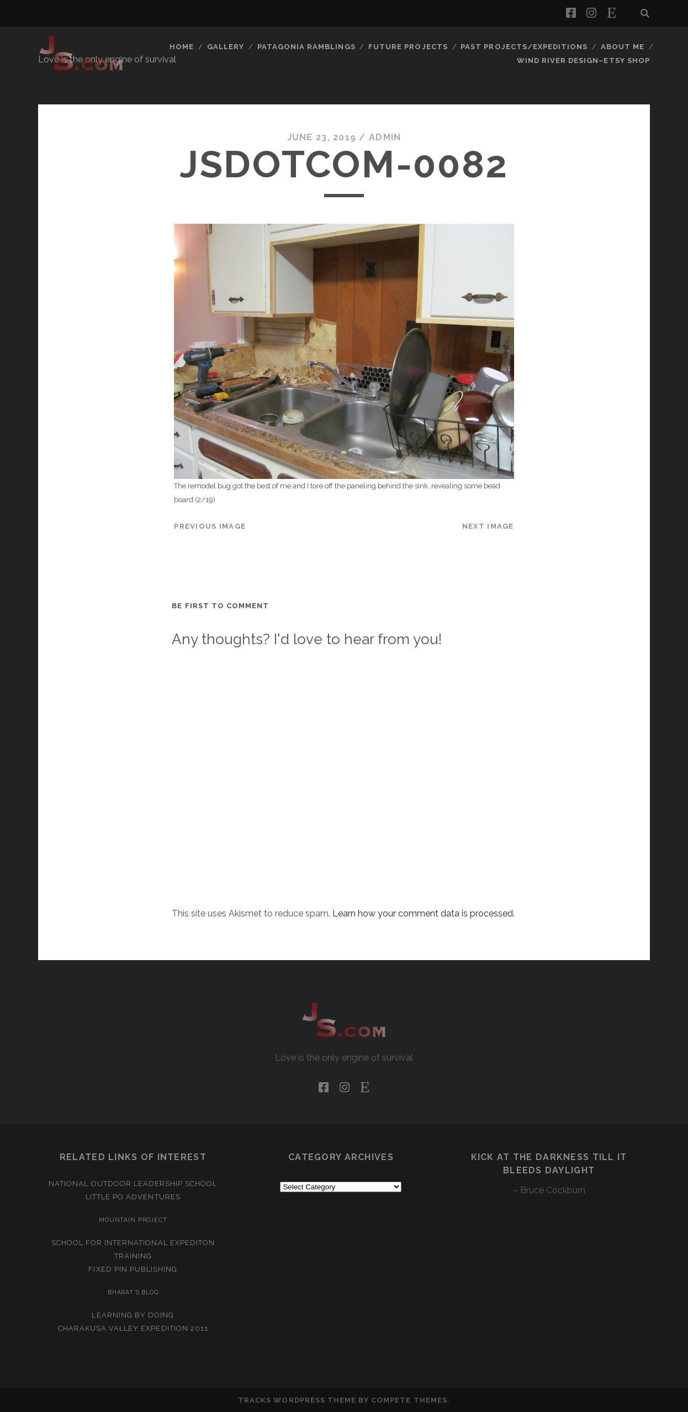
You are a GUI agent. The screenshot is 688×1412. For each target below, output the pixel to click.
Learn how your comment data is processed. (423, 913)
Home (182, 47)
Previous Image (210, 526)
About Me (622, 47)
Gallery (225, 47)
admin (385, 137)
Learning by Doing (133, 1315)
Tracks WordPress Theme (297, 1400)
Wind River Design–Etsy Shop (583, 60)
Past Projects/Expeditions (524, 47)
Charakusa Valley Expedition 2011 (133, 1328)
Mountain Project (133, 1219)
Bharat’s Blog (133, 1292)
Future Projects (408, 47)
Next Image (488, 526)
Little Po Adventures (133, 1197)
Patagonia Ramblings (306, 47)
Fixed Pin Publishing (132, 1269)
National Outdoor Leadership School (133, 1183)
